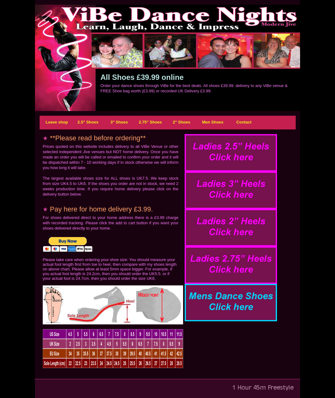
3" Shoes (119, 122)
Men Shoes (213, 122)
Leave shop (57, 122)
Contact (243, 122)
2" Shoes (181, 122)
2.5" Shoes (88, 122)
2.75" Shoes (150, 122)
